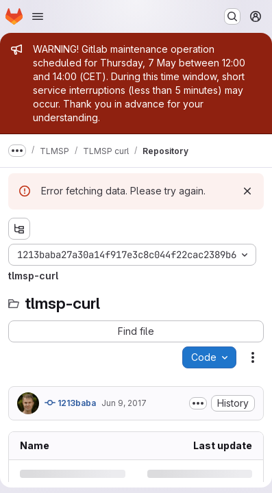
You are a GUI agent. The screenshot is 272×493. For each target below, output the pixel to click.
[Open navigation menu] (38, 16)
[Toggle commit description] (198, 403)
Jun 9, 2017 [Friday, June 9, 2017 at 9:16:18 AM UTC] (124, 403)
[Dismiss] (247, 191)
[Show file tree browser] (19, 229)
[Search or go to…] (232, 16)
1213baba (70, 402)
